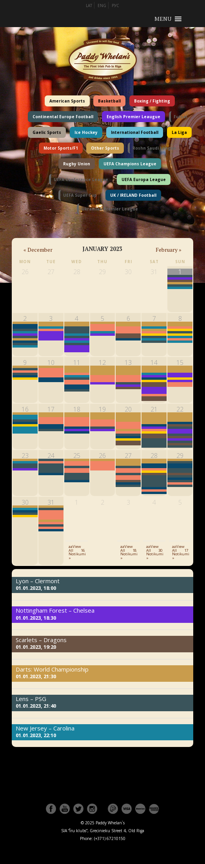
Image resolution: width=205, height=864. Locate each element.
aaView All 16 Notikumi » (77, 552)
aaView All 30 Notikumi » (154, 552)
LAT (89, 5)
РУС (115, 5)
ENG (102, 5)
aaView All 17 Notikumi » (180, 552)
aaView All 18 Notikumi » (129, 552)
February (168, 249)
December (38, 249)
